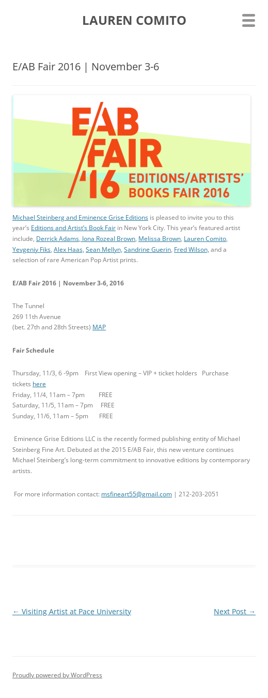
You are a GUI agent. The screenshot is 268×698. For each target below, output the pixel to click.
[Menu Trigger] (248, 19)
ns (144, 217)
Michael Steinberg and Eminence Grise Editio (76, 217)
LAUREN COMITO (134, 20)
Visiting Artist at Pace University (71, 611)
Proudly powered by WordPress (57, 675)
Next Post (235, 611)
